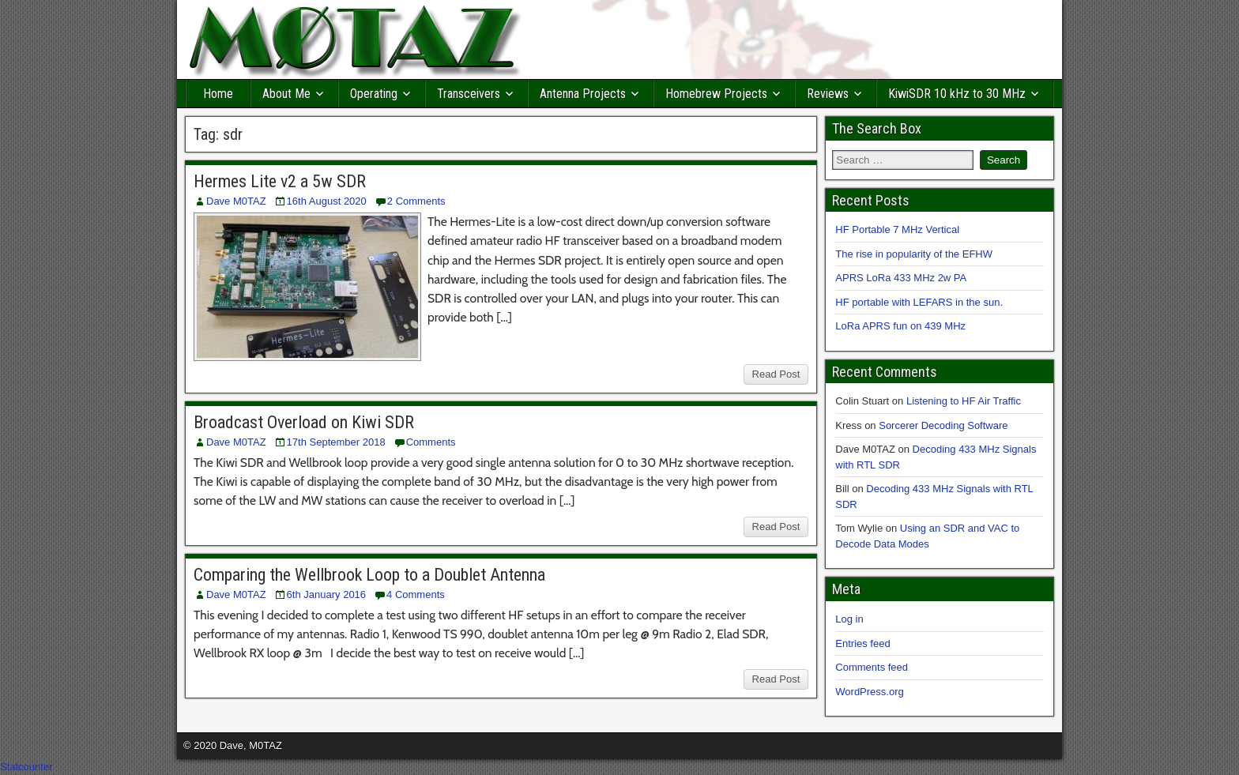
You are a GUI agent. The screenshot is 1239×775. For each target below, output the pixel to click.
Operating (373, 93)
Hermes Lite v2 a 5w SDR (280, 181)
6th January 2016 (326, 594)
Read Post (776, 374)
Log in (849, 619)
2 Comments (416, 201)
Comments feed (871, 667)
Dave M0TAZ (236, 201)
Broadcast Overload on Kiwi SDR (304, 422)
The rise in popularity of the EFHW (913, 254)
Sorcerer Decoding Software (943, 425)
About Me (286, 93)
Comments (431, 442)
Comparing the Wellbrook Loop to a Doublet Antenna (369, 575)
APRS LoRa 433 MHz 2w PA (900, 278)
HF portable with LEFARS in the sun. (919, 302)
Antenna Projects (583, 93)
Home (218, 93)
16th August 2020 (327, 201)
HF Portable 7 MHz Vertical (897, 229)
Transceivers (468, 93)
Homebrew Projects (716, 93)
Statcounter (26, 767)
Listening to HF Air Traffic (963, 401)
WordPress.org (869, 692)
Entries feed (862, 643)
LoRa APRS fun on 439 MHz (900, 326)
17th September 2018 (336, 442)
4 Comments (415, 594)
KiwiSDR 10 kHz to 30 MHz (957, 93)
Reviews (828, 93)
